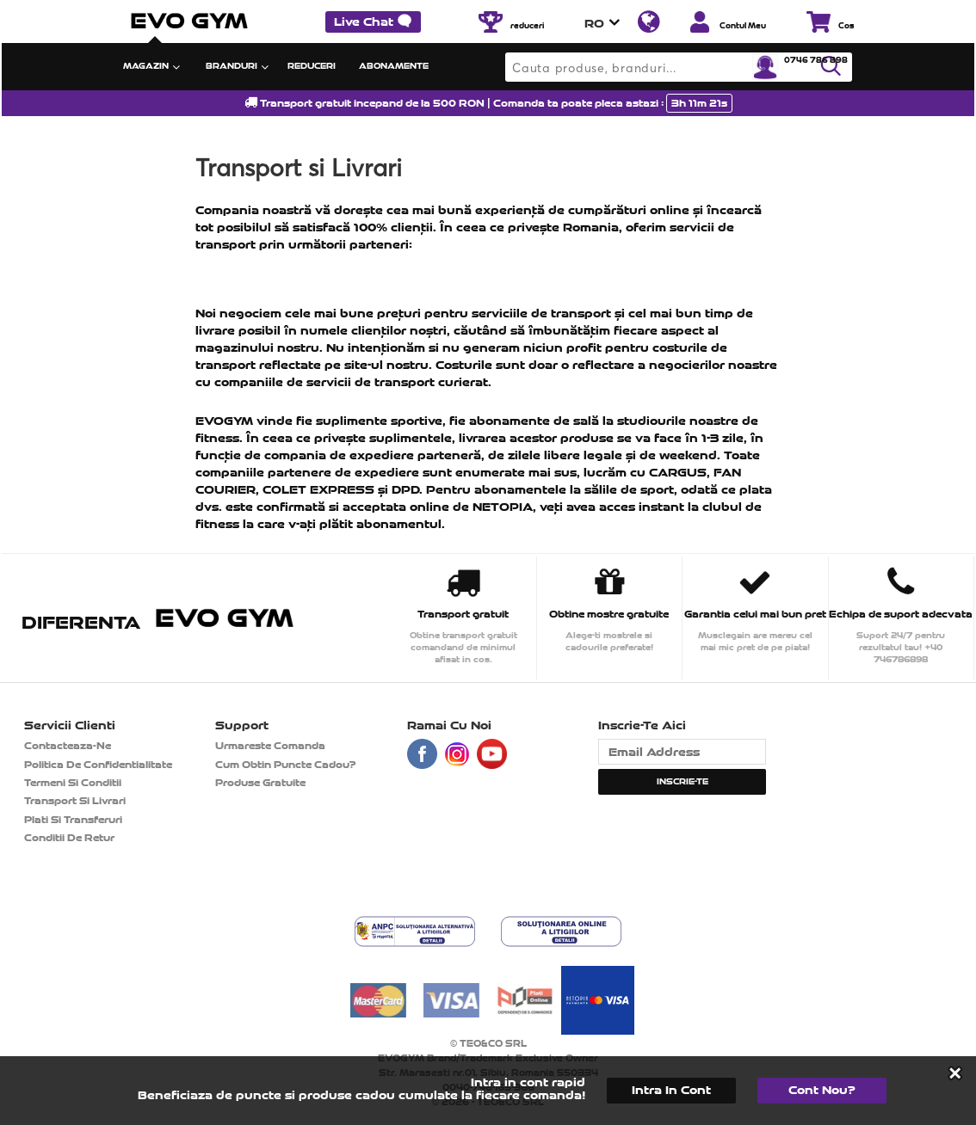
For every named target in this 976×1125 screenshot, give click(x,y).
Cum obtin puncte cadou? (285, 765)
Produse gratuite (260, 783)
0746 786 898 (816, 60)
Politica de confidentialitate (98, 765)
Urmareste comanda (270, 746)
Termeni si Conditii (72, 783)
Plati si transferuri (73, 820)
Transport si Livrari (75, 801)
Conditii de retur (69, 838)
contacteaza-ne (67, 746)
